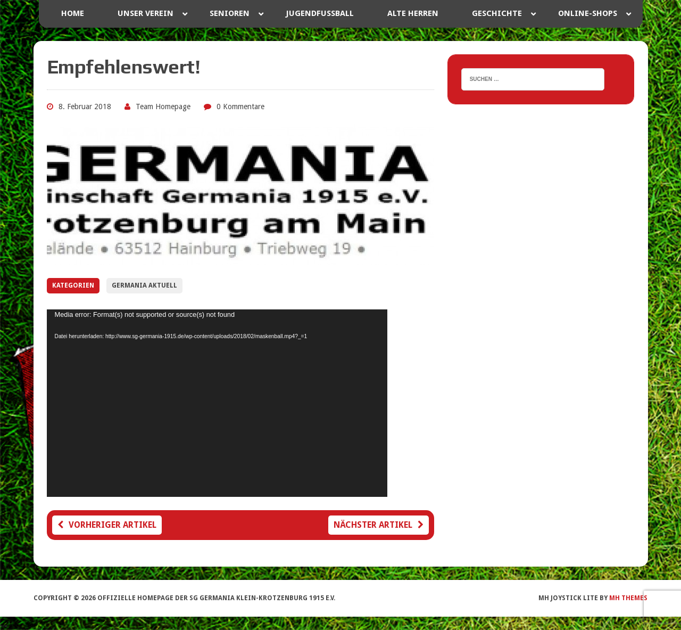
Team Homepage (163, 106)
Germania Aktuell (144, 285)
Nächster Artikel (378, 525)
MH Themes (628, 598)
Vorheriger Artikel (106, 525)
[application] (217, 403)
